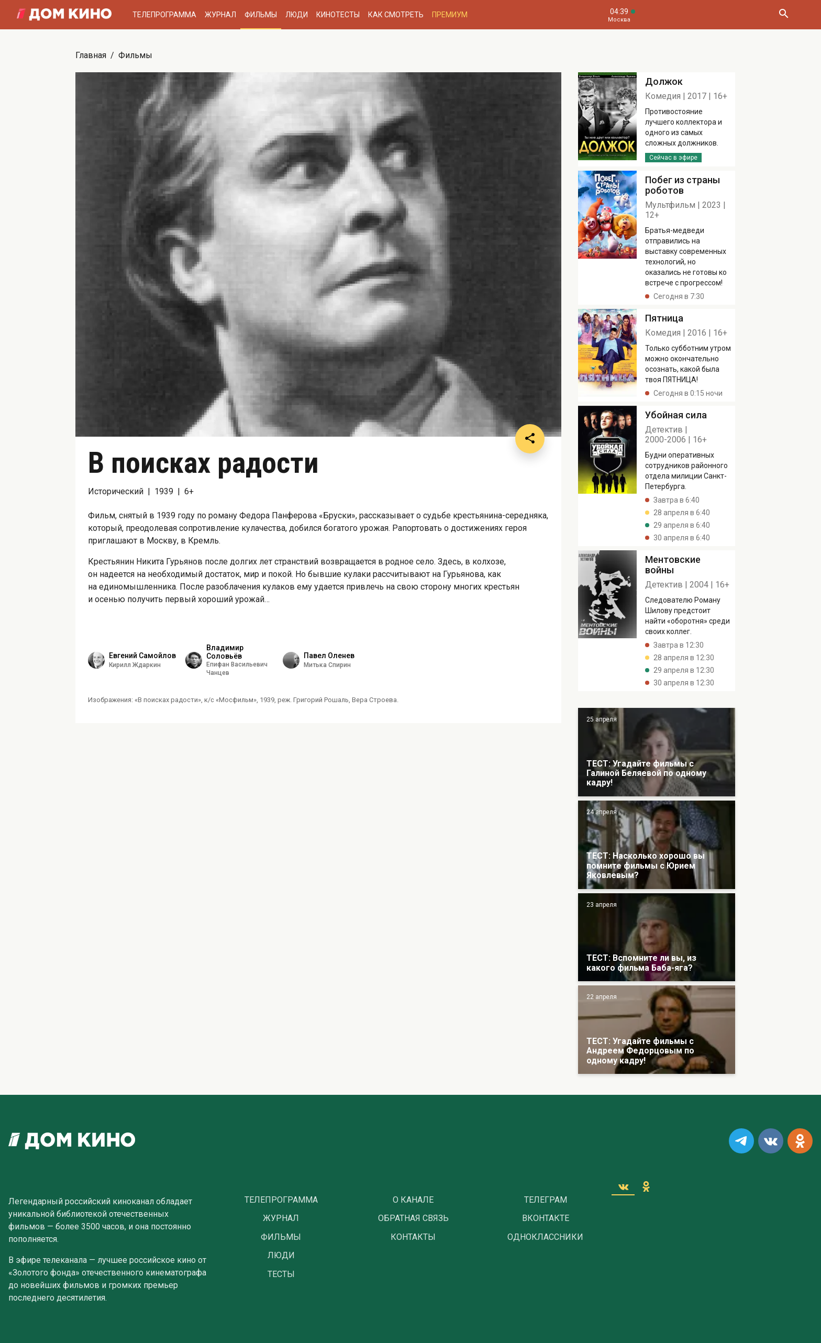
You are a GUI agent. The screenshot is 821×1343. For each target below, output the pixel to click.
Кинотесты (338, 14)
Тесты (281, 1274)
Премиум (450, 14)
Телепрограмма (164, 14)
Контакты (413, 1237)
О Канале (413, 1200)
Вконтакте (545, 1218)
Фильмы (261, 14)
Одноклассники (545, 1237)
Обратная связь (413, 1218)
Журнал (220, 14)
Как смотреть (396, 14)
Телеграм (545, 1200)
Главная (90, 55)
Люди (296, 14)
